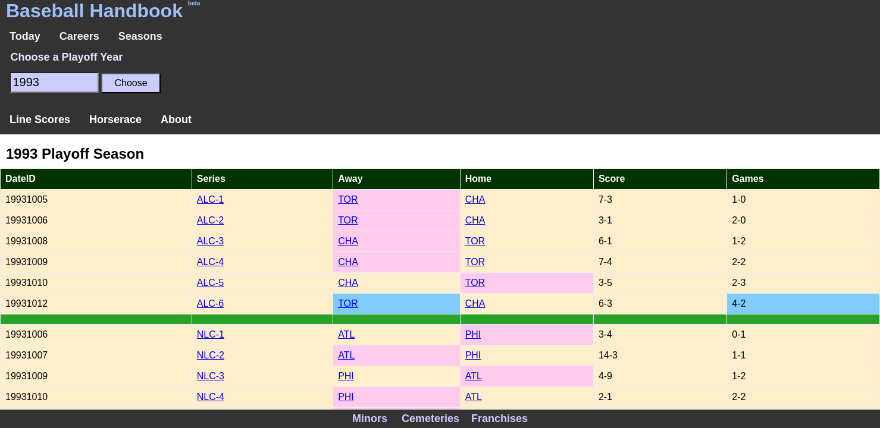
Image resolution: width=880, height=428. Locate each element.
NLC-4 (210, 397)
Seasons (140, 36)
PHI (473, 334)
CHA (475, 199)
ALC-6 (210, 303)
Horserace (115, 119)
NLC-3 (210, 376)
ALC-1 (210, 199)
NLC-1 (210, 334)
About (176, 119)
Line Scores (40, 119)
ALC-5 (210, 283)
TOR (348, 199)
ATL (346, 334)
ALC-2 (210, 220)
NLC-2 (210, 355)
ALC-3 (210, 241)
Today (25, 36)
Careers (79, 36)
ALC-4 (210, 262)
